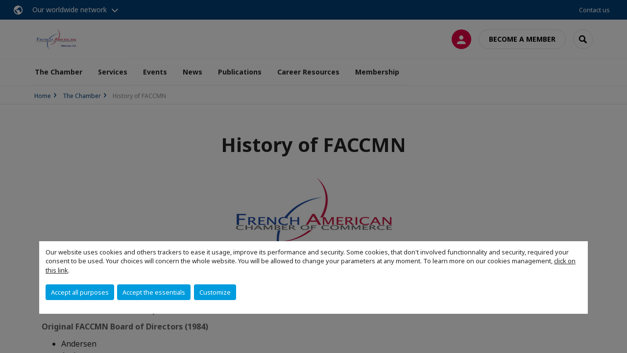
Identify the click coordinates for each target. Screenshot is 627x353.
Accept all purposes (80, 292)
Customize (215, 292)
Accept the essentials (153, 292)
